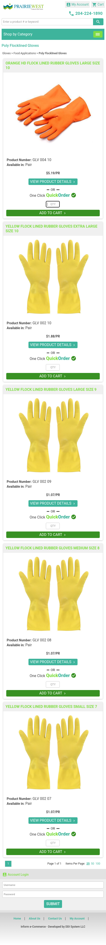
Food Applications (24, 53)
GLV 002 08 (41, 640)
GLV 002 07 (41, 798)
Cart (98, 4)
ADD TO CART (53, 213)
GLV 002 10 (41, 323)
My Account (77, 4)
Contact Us (55, 918)
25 (88, 863)
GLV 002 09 (41, 481)
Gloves (6, 53)
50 (92, 863)
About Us (34, 918)
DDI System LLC (75, 926)
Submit (53, 904)
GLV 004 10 (41, 160)
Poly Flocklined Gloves (53, 53)
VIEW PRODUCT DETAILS (53, 181)
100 (98, 863)
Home (17, 918)
